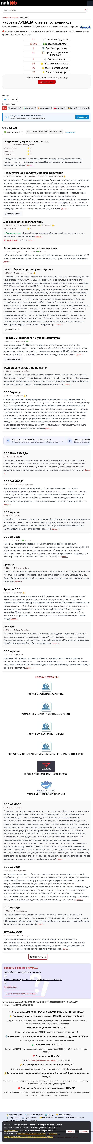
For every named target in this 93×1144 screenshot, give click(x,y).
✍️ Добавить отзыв (14, 1115)
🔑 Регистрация (46, 1117)
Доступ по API (12, 1120)
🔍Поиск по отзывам (34, 1115)
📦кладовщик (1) (44, 108)
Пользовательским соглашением (31, 1133)
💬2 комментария (12, 329)
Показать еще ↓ (10, 987)
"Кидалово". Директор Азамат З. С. (26, 141)
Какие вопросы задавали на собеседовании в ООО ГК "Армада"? (33, 979)
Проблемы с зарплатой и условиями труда (31, 337)
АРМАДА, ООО (12, 932)
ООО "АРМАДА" (13, 481)
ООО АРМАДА (12, 804)
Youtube (23, 1120)
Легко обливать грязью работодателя (28, 269)
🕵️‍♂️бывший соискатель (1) (79, 108)
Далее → (30, 165)
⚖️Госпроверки (13, 1117)
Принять (71, 1132)
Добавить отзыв (46, 82)
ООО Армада (11, 512)
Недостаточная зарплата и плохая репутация (33, 173)
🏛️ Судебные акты (29, 1117)
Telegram (33, 1120)
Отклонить (84, 1132)
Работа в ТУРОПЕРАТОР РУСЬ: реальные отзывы (45, 713)
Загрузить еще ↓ (38, 956)
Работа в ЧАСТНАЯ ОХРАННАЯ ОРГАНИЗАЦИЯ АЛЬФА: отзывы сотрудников (45, 753)
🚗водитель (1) (60, 108)
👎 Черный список (64, 1115)
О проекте (59, 1117)
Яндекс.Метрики (11, 1130)
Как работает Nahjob (75, 1117)
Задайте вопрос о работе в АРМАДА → (21, 993)
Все (4, 108)
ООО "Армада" (13, 392)
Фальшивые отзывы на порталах (25, 367)
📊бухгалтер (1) (29, 108)
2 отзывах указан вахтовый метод (41, 1060)
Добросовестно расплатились (23, 221)
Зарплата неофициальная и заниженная (30, 248)
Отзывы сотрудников (10, 17)
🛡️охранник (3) (14, 108)
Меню (90, 3)
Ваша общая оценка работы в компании (22, 972)
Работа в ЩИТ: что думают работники (45, 793)
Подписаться (82, 117)
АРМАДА (9, 626)
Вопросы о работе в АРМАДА (21, 967)
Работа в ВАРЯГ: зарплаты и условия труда (45, 773)
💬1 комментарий (12, 213)
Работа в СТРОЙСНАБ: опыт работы (46, 693)
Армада (8, 564)
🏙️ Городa (49, 1115)
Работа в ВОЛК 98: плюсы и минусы (46, 733)
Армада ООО (11, 589)
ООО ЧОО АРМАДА (15, 453)
